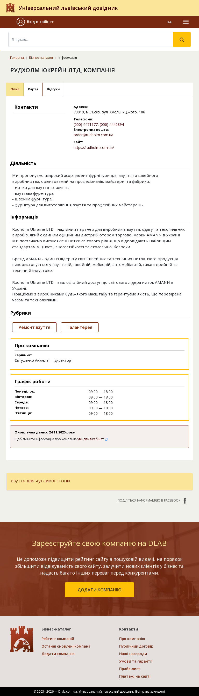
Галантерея (79, 327)
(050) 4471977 (86, 124)
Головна (17, 57)
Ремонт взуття (34, 327)
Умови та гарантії (135, 661)
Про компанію (132, 638)
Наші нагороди (133, 653)
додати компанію (99, 590)
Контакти (128, 629)
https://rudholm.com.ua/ (94, 147)
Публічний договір (136, 646)
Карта (33, 89)
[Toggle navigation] (186, 22)
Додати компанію (58, 653)
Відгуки (53, 89)
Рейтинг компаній (57, 638)
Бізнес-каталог (41, 57)
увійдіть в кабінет (92, 439)
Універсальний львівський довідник (68, 7)
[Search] (90, 39)
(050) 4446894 (112, 124)
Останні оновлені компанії (65, 646)
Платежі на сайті (135, 676)
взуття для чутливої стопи (40, 480)
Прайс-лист (129, 668)
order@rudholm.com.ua (93, 134)
